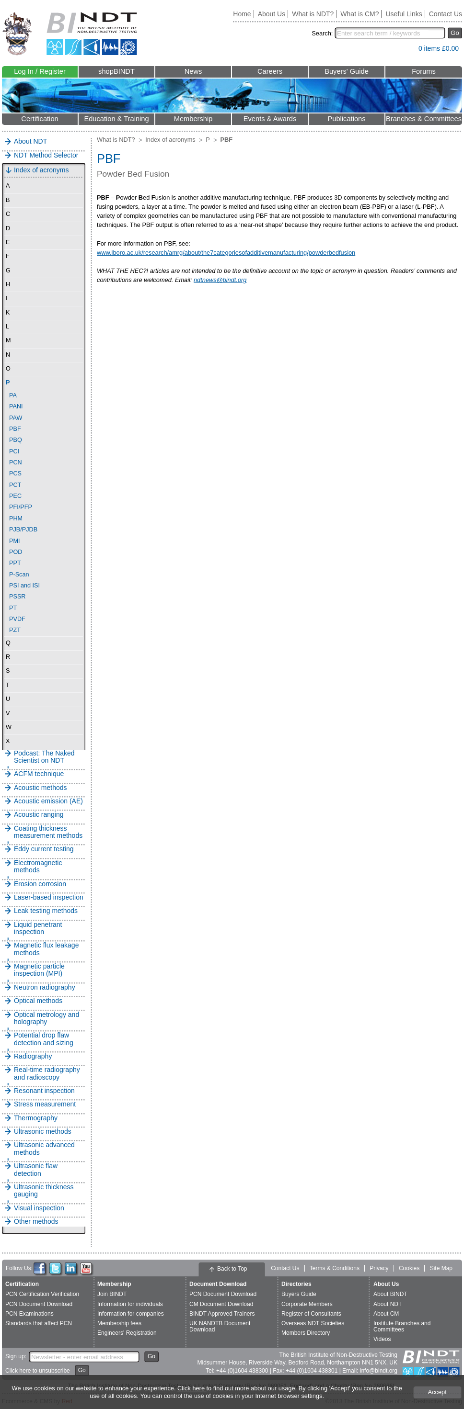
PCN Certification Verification (42, 1294)
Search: (322, 33)
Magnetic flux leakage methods (46, 949)
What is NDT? (313, 14)
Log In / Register (40, 71)
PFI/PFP (20, 507)
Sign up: (15, 1356)
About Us (272, 14)
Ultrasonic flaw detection (36, 1169)
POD (15, 552)
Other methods (36, 1221)
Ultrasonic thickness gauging (44, 1191)
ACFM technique (39, 774)
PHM (16, 518)
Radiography (33, 1056)
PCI (14, 451)
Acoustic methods (40, 787)
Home (242, 14)
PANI (16, 406)
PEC (15, 496)
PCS (15, 473)
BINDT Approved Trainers (222, 1313)
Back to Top (232, 1268)
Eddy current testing (44, 849)
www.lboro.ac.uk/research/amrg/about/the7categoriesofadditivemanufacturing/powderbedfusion (226, 252)
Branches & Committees (424, 119)
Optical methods (38, 1000)
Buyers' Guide (347, 71)
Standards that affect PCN (38, 1323)
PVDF (17, 619)
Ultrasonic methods (42, 1131)
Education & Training (116, 119)
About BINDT (390, 1294)
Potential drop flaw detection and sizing (43, 1039)
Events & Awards (270, 119)
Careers (269, 71)
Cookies (409, 1268)
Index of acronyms (41, 170)
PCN (15, 462)
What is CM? (359, 14)
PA (13, 395)
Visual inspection (39, 1208)
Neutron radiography (44, 987)
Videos (382, 1339)
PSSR (17, 596)
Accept (437, 1392)
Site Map (441, 1268)
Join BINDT (112, 1294)
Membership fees (119, 1323)
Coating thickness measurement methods (48, 832)
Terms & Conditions (335, 1268)
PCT (15, 485)
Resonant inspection (44, 1090)
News (193, 71)
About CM (386, 1313)
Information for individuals (130, 1304)
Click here (191, 1388)
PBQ (15, 440)
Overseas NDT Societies (312, 1323)
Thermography (36, 1118)
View (406, 50)
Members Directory (305, 1333)
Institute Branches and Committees (401, 1326)
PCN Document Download (38, 1304)
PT (13, 608)
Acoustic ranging (39, 814)
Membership (193, 119)
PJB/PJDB (23, 529)
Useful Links (403, 14)
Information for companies (130, 1313)
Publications (346, 119)
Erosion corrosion (40, 884)
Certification (39, 119)
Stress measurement (45, 1104)
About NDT (30, 141)
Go (455, 32)
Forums (424, 71)
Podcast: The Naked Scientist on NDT (44, 757)
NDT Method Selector (46, 155)
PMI (14, 541)
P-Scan (19, 574)
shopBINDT (116, 71)
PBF (15, 429)
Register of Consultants (311, 1313)
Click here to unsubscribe (37, 1370)
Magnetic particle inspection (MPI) (39, 970)
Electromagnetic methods (38, 866)
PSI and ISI (24, 585)
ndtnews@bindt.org (220, 279)
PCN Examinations (29, 1313)
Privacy (379, 1268)
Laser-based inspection (48, 897)
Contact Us (445, 14)
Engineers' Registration (127, 1333)
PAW (15, 418)
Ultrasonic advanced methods (44, 1148)
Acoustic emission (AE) (48, 801)
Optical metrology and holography (46, 1018)
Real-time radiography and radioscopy (47, 1073)
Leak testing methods (46, 910)
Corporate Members (307, 1304)
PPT (15, 563)
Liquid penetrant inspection (38, 928)
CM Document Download (221, 1304)
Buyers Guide (298, 1294)
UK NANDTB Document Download (219, 1326)
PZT (15, 630)
